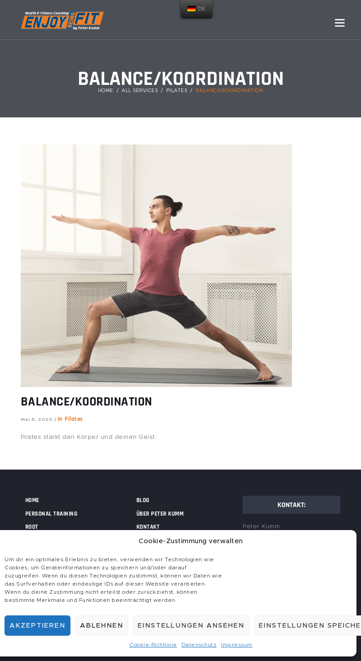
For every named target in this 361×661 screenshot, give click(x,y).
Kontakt (148, 527)
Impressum (237, 644)
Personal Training (51, 513)
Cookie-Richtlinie (153, 644)
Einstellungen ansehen (191, 625)
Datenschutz (199, 644)
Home (105, 90)
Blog (143, 500)
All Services (140, 90)
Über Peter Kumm (160, 513)
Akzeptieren (37, 625)
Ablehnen (101, 625)
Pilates (177, 90)
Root (31, 527)
